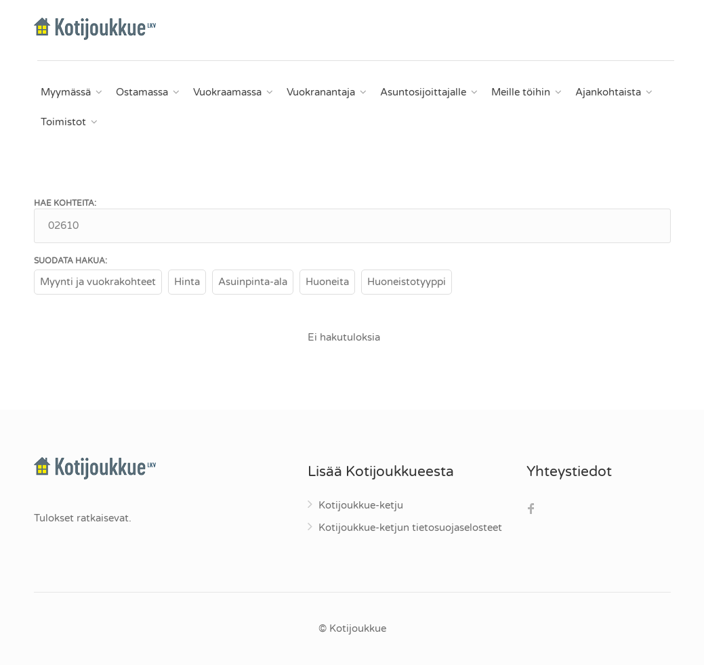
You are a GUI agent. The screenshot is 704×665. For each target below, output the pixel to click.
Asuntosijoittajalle (423, 92)
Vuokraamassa (227, 92)
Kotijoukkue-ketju (360, 505)
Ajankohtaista (608, 92)
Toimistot (63, 122)
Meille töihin (520, 92)
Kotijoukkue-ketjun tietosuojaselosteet (410, 527)
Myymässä (66, 92)
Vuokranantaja (321, 92)
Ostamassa (142, 92)
